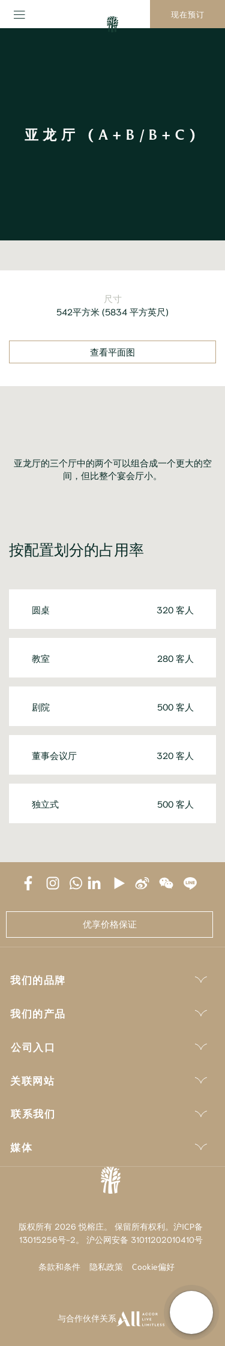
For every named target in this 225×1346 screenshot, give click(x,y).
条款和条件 (59, 1266)
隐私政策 (106, 1266)
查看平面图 (112, 352)
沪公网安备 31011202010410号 (144, 1239)
